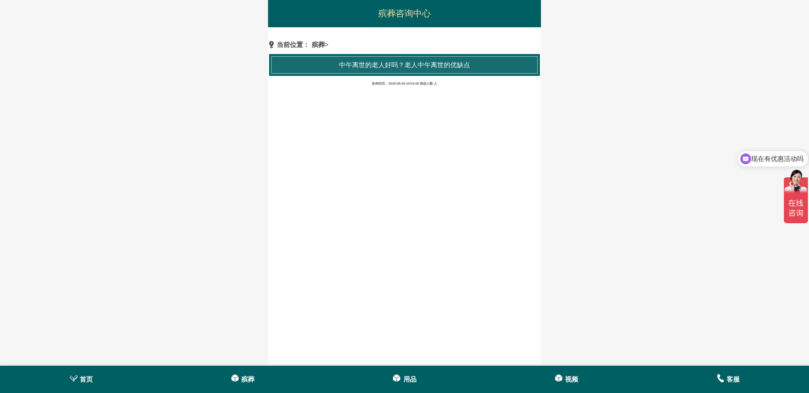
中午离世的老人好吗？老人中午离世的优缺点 (404, 65)
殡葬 (318, 45)
